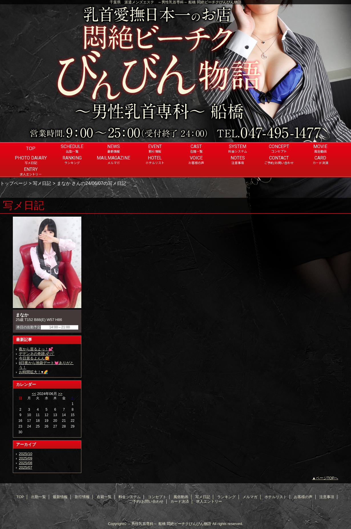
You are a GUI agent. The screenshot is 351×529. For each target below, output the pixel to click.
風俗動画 (181, 497)
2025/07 (25, 467)
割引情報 (82, 497)
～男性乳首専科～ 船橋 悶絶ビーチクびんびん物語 (169, 524)
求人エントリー (209, 501)
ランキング (226, 497)
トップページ (13, 183)
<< (34, 394)
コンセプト (157, 497)
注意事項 (326, 497)
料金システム (129, 497)
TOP (30, 148)
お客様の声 (303, 497)
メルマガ (250, 497)
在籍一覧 (104, 497)
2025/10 (25, 454)
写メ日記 (42, 183)
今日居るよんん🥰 (34, 358)
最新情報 (60, 497)
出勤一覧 (38, 497)
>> (60, 394)
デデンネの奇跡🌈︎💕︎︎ (37, 354)
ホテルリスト (276, 497)
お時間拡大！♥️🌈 (33, 372)
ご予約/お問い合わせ (146, 501)
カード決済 (179, 501)
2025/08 (25, 463)
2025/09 (25, 458)
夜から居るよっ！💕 (36, 349)
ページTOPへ (327, 478)
